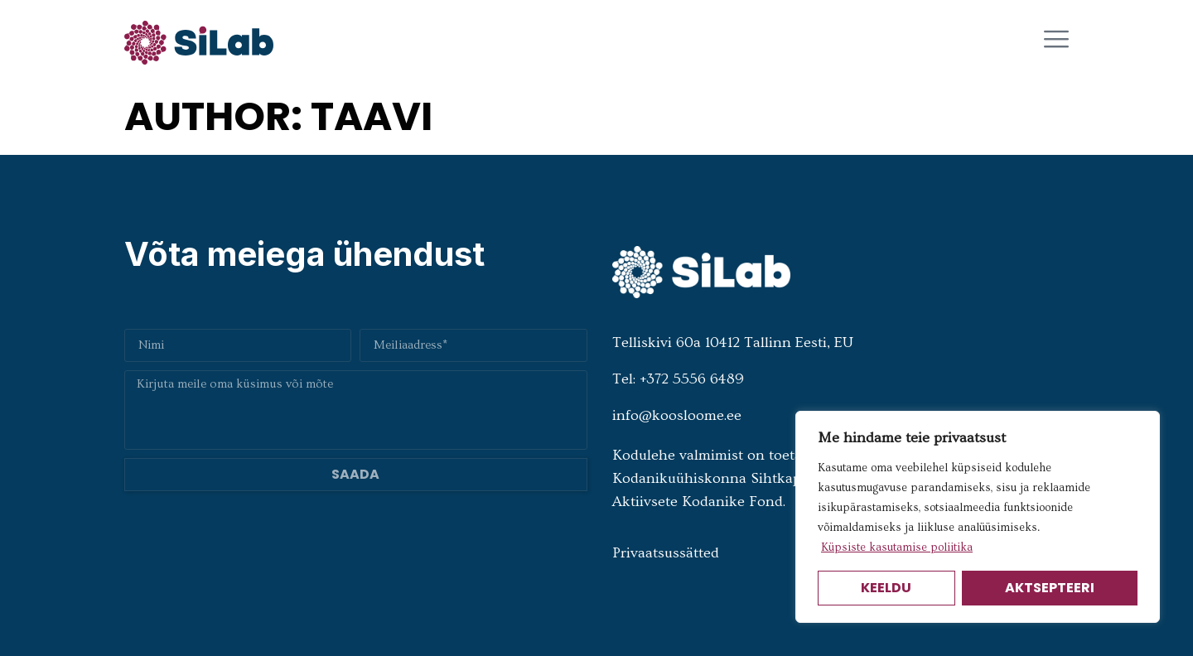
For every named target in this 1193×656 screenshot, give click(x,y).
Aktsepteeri (1049, 587)
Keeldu (886, 587)
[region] (977, 517)
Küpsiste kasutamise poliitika (897, 547)
